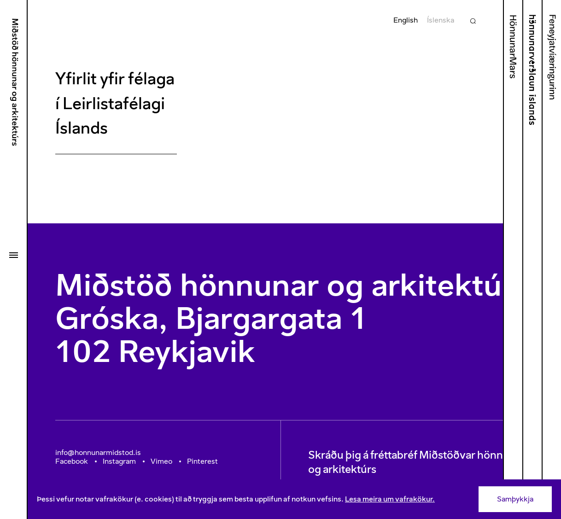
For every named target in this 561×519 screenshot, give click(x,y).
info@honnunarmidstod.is (98, 452)
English (405, 20)
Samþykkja (515, 499)
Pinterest (202, 461)
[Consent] (294, 499)
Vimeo (161, 461)
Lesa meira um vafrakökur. (390, 499)
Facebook (71, 461)
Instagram (119, 461)
